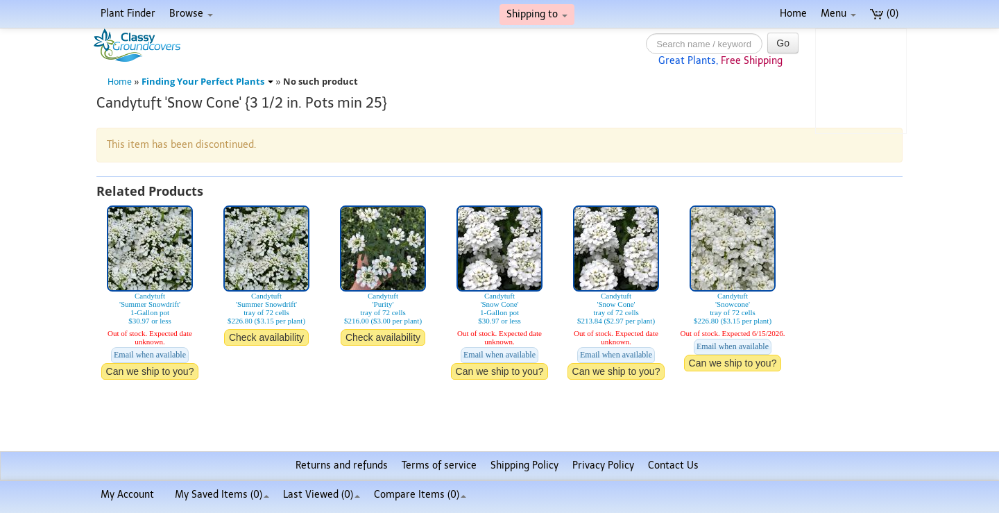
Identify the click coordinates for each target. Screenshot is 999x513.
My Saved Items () (222, 495)
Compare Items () (420, 495)
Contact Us (673, 465)
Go (782, 43)
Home (793, 13)
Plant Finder (128, 13)
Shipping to (536, 14)
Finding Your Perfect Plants (207, 81)
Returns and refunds (342, 465)
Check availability (266, 337)
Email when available (150, 355)
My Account (127, 495)
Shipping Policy (524, 465)
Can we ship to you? (150, 371)
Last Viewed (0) (321, 495)
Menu (838, 13)
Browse (191, 13)
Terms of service (439, 465)
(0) (884, 13)
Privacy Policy (603, 465)
